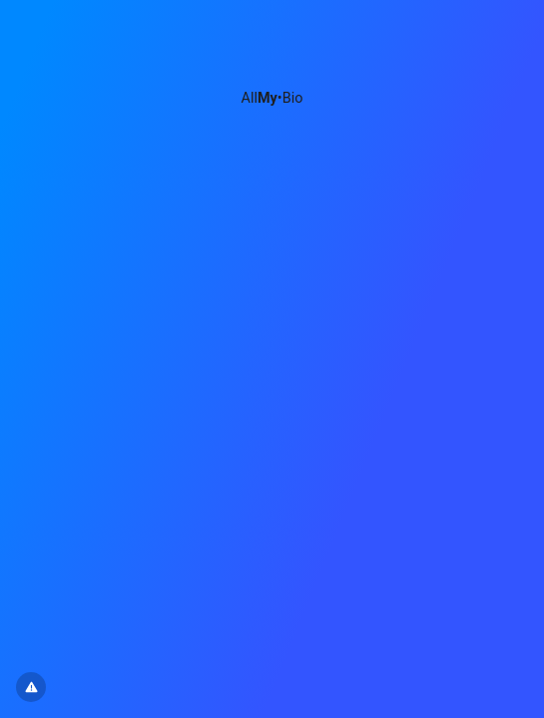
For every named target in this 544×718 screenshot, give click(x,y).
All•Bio (272, 98)
